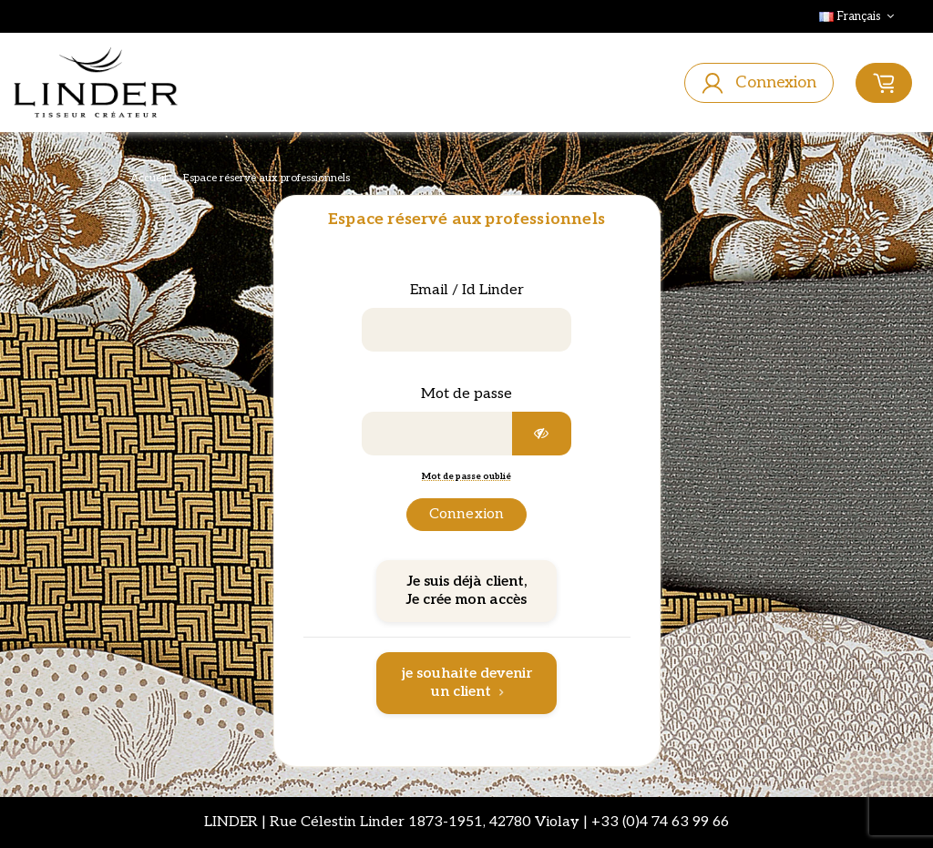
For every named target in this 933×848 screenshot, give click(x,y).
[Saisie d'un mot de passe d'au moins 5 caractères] (437, 433)
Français (858, 16)
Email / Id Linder (467, 290)
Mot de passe (466, 394)
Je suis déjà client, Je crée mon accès (466, 590)
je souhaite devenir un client (467, 682)
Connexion (466, 514)
